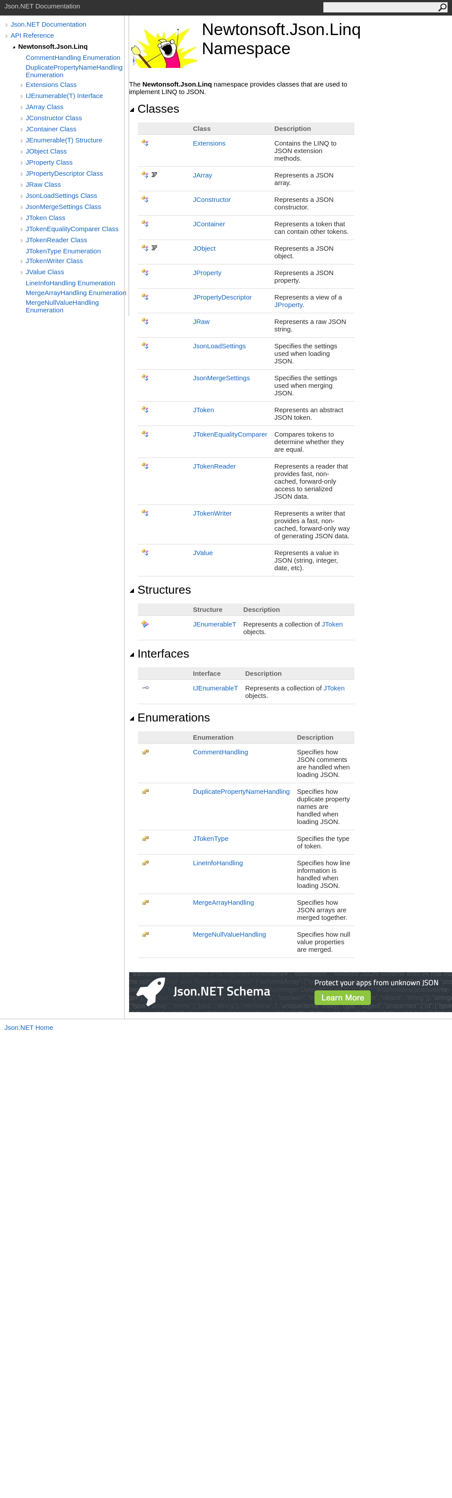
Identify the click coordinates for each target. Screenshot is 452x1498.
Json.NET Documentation (48, 24)
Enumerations (169, 717)
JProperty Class (49, 162)
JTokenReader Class (56, 240)
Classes (154, 108)
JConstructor (212, 199)
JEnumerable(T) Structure (64, 140)
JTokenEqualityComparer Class (72, 229)
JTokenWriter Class (54, 260)
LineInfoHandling (218, 863)
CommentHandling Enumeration (73, 57)
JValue (203, 552)
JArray (202, 175)
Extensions (209, 143)
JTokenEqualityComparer (230, 434)
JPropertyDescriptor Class (64, 173)
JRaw (201, 321)
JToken (203, 410)
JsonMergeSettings (221, 378)
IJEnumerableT (215, 688)
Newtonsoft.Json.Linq (53, 46)
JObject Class (46, 151)
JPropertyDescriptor (222, 297)
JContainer (209, 224)
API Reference (32, 35)
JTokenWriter (212, 513)
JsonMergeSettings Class (63, 206)
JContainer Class (51, 129)
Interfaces (159, 653)
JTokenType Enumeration (63, 251)
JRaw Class (43, 184)
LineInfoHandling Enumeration (70, 283)
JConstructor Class (54, 118)
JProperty (207, 272)
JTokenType (210, 838)
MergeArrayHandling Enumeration (76, 292)
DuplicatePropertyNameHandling (241, 791)
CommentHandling (220, 752)
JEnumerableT (214, 624)
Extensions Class (51, 84)
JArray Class (44, 106)
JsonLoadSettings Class (61, 195)
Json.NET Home (28, 1027)
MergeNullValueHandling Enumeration (62, 306)
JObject (204, 248)
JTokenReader (214, 466)
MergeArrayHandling (223, 902)
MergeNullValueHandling (229, 934)
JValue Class (45, 272)
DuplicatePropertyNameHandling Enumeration (74, 71)
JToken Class (45, 217)
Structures (160, 589)
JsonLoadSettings (219, 346)
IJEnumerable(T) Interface (64, 95)
